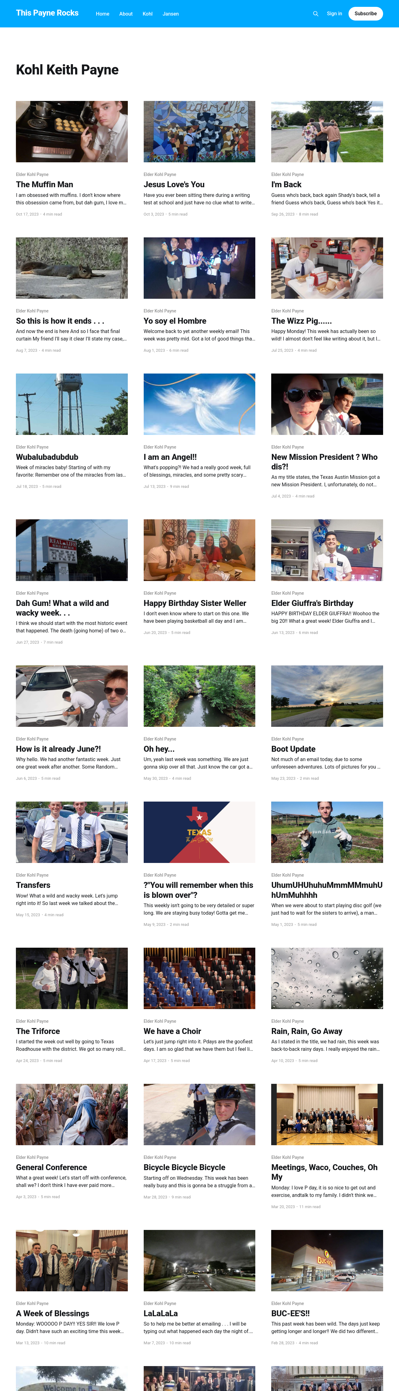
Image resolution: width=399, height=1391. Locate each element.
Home (102, 14)
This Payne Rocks (47, 13)
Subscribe (366, 14)
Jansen (171, 14)
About (126, 14)
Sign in (334, 14)
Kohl (148, 14)
